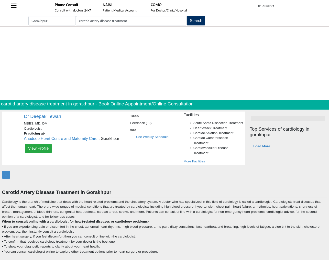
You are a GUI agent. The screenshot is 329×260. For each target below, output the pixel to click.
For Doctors (265, 6)
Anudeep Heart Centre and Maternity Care (61, 138)
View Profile (38, 148)
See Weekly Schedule (152, 137)
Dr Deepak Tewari (42, 116)
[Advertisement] (164, 63)
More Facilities (194, 161)
